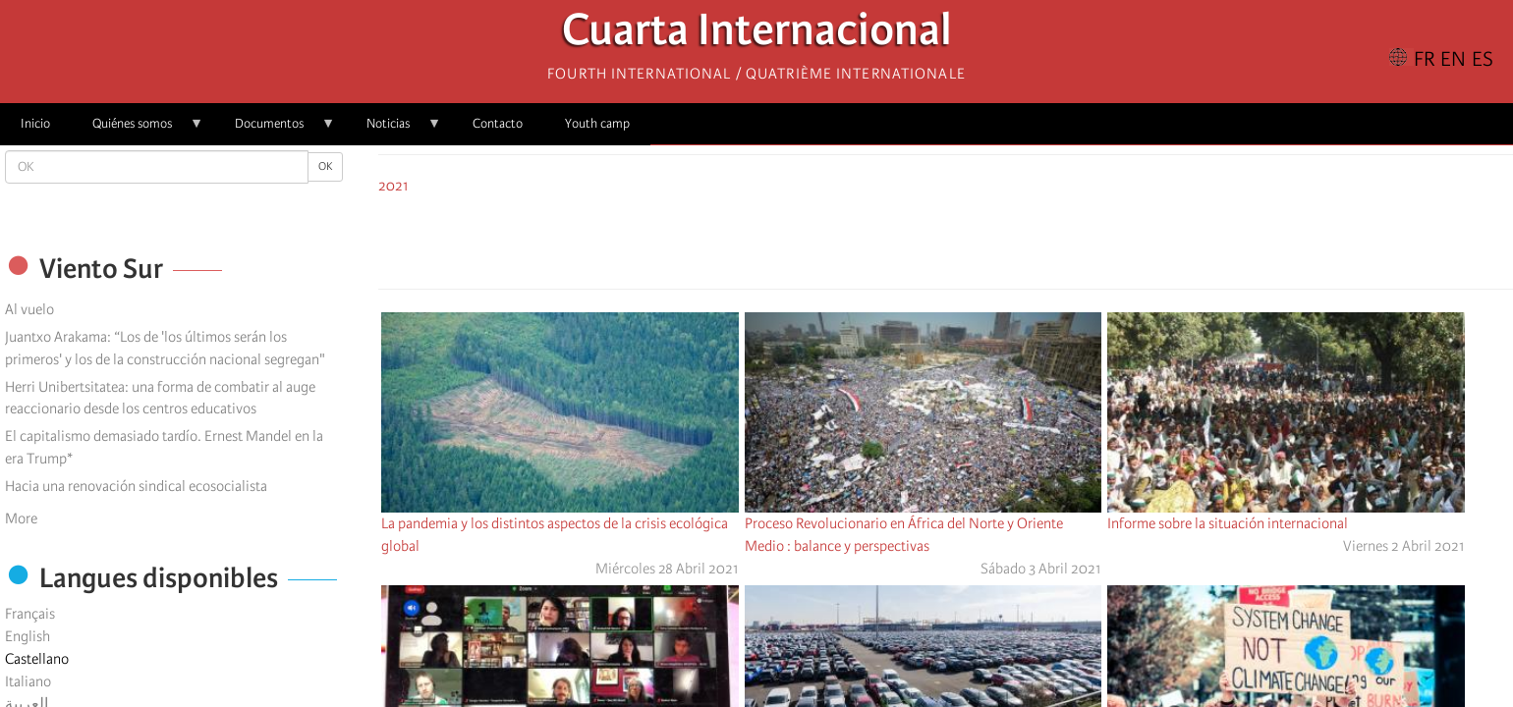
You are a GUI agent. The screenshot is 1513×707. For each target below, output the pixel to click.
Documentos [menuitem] (274, 130)
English (27, 636)
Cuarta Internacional (757, 35)
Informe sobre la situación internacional (1227, 523)
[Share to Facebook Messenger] (946, 238)
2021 (393, 185)
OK (325, 166)
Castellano (37, 659)
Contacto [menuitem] (498, 123)
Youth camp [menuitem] (597, 123)
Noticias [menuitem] (393, 130)
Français (30, 614)
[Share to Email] (973, 238)
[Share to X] (918, 238)
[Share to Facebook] (891, 238)
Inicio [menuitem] (35, 123)
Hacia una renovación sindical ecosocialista (136, 486)
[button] (1001, 238)
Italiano (28, 681)
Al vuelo (29, 309)
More (21, 518)
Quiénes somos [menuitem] (137, 130)
